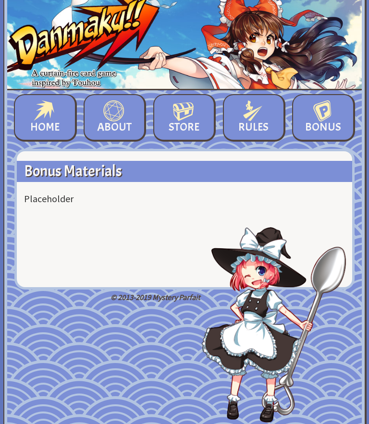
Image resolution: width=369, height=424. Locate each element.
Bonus (323, 117)
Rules (253, 117)
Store (184, 117)
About (114, 117)
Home (45, 117)
